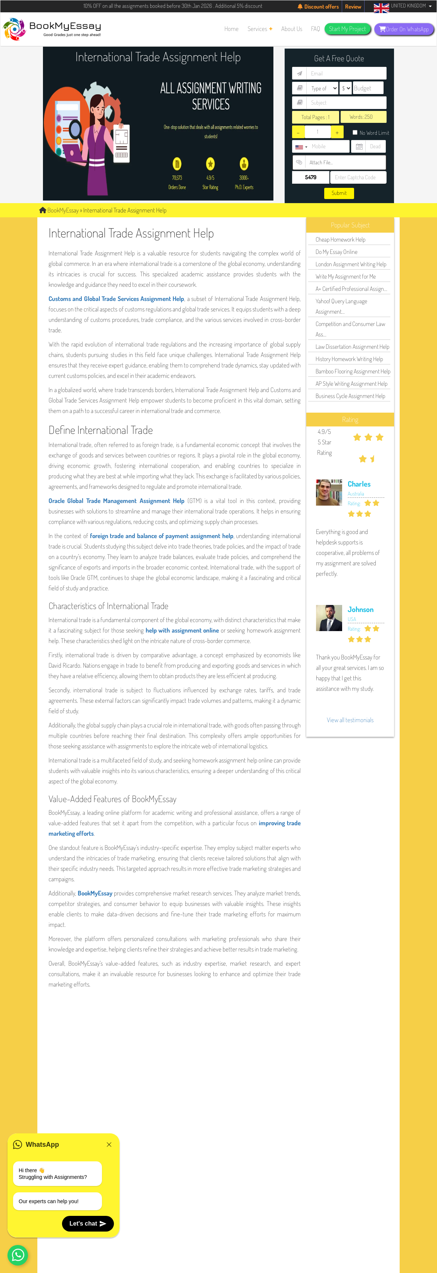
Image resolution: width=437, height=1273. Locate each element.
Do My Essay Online (336, 251)
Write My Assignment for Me (346, 276)
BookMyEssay (59, 210)
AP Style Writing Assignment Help (351, 383)
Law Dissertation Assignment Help (352, 346)
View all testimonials (350, 720)
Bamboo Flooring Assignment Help (353, 371)
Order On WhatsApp (404, 29)
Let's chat (87, 1223)
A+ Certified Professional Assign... (351, 288)
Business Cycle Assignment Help (350, 396)
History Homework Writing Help (349, 359)
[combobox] (301, 147)
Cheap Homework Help (340, 239)
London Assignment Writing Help (351, 264)
